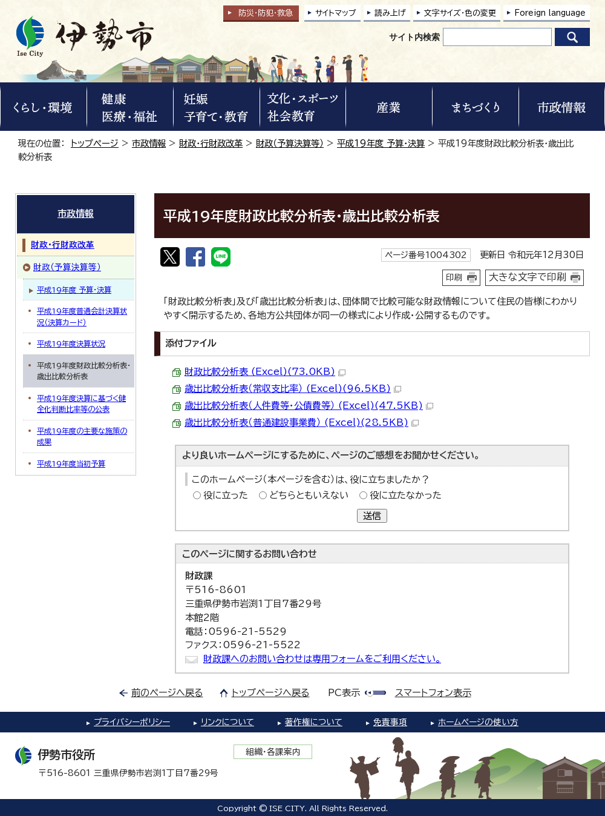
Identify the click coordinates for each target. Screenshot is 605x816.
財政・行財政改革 (211, 143)
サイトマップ (335, 13)
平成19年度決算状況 (71, 343)
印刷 (454, 277)
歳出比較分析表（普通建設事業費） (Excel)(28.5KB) (302, 422)
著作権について (313, 722)
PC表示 (344, 692)
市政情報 (149, 143)
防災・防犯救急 (265, 13)
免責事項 (390, 722)
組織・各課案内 (273, 752)
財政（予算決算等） (290, 143)
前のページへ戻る (167, 692)
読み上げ (390, 13)
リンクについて (227, 722)
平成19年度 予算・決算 (381, 143)
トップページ (95, 143)
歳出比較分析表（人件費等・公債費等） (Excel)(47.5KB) (309, 405)
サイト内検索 (414, 37)
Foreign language (550, 13)
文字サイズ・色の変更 (460, 13)
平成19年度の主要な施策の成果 (82, 436)
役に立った (225, 495)
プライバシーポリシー (132, 722)
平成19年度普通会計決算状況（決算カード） (82, 316)
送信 (372, 515)
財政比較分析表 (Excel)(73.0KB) (265, 371)
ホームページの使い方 (478, 722)
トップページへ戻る (271, 692)
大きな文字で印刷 (527, 277)
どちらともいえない (308, 495)
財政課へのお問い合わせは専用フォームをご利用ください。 (322, 658)
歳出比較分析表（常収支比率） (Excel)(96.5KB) (293, 388)
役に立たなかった (406, 495)
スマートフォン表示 (433, 692)
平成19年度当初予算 (71, 463)
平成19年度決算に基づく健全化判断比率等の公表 (81, 403)
